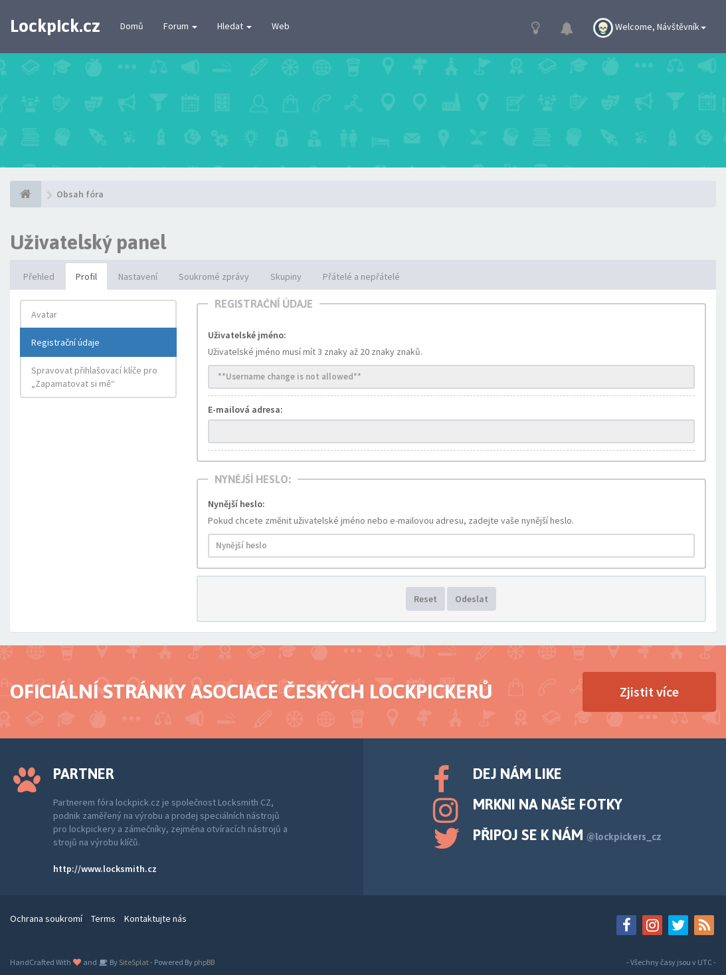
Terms (103, 918)
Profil (86, 276)
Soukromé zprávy (214, 276)
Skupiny (286, 276)
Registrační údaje (65, 342)
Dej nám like (517, 773)
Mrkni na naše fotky (547, 804)
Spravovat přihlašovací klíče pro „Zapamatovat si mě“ (94, 376)
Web (281, 26)
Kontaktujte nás (155, 918)
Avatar (44, 314)
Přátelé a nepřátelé (361, 276)
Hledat (234, 26)
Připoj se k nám (567, 834)
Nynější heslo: (236, 504)
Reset (425, 599)
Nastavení (137, 276)
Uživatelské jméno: (247, 335)
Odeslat (471, 599)
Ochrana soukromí (46, 918)
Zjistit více (649, 691)
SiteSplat (133, 962)
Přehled (38, 276)
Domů (131, 26)
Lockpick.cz (55, 26)
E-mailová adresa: (245, 409)
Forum (180, 26)
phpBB (204, 962)
